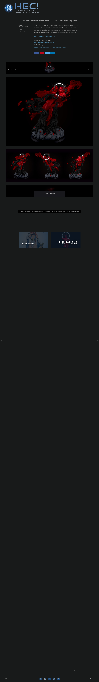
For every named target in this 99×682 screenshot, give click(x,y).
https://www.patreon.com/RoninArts (44, 42)
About (62, 8)
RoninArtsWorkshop (23, 26)
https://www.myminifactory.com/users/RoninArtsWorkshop (50, 47)
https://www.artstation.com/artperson (44, 36)
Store (84, 8)
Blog (68, 8)
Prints (91, 8)
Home (55, 8)
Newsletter (76, 8)
